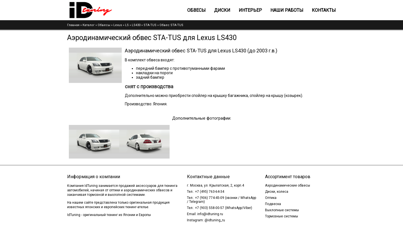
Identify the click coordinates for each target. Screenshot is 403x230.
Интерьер (250, 10)
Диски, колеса (276, 192)
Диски (222, 10)
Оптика (271, 198)
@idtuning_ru (215, 220)
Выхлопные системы (282, 210)
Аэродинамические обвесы (287, 185)
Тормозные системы (281, 216)
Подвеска (273, 204)
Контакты (324, 10)
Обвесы (196, 10)
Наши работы (286, 10)
